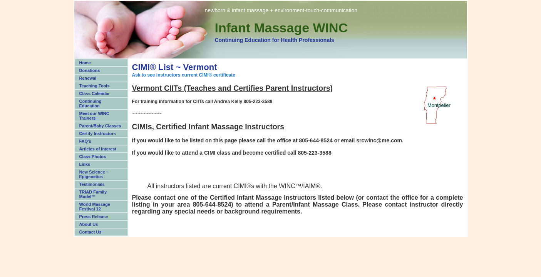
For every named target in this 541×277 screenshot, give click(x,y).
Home (85, 62)
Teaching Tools (94, 85)
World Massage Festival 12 (95, 206)
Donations (89, 70)
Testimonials (92, 184)
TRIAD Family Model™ (93, 194)
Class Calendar (94, 93)
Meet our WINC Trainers (94, 115)
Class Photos (92, 156)
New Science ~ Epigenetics (94, 174)
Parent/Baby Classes (100, 125)
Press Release (93, 216)
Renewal (88, 78)
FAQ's (85, 141)
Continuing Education (90, 103)
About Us (88, 224)
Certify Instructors (97, 133)
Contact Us (90, 232)
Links (84, 164)
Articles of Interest (98, 149)
